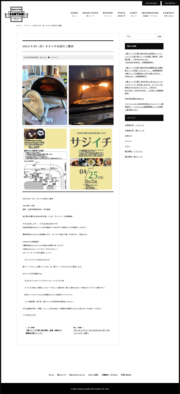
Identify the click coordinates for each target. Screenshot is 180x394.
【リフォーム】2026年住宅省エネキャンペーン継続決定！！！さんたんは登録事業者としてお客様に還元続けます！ (144, 107)
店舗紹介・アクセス (109, 375)
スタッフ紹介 (93, 375)
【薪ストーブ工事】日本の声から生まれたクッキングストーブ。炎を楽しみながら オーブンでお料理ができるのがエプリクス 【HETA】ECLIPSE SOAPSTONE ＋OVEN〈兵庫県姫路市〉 (144, 87)
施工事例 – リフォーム (134, 151)
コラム (127, 146)
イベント (54, 57)
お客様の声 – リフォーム (134, 125)
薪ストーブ (61, 375)
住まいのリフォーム (77, 375)
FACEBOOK (170, 3)
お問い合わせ (126, 375)
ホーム (51, 375)
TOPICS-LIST (30, 315)
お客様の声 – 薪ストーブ (134, 130)
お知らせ (128, 136)
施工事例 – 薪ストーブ (134, 157)
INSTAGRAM (151, 3)
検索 (159, 37)
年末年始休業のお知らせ (134, 99)
